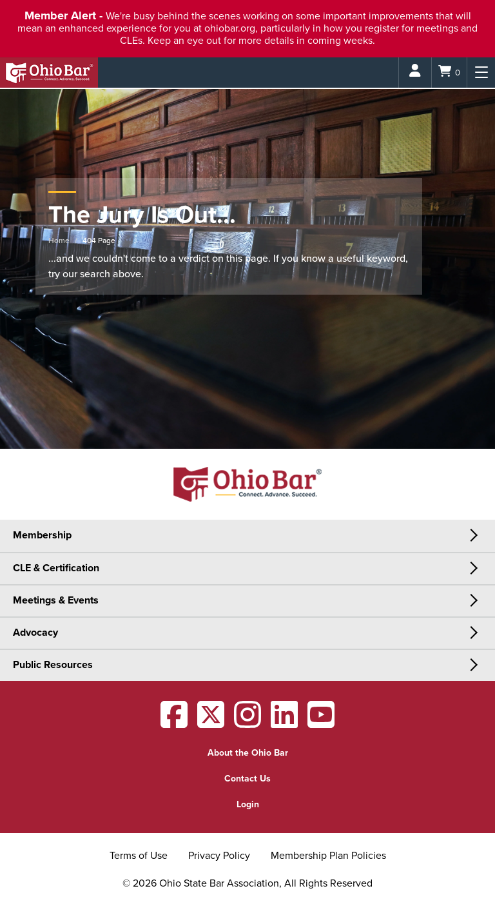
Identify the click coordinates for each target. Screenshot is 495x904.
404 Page (98, 240)
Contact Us (247, 778)
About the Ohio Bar (248, 752)
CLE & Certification (56, 568)
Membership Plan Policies (328, 855)
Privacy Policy (219, 855)
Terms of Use (139, 855)
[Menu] (481, 72)
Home (59, 240)
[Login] (415, 72)
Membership (42, 535)
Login (248, 804)
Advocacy (35, 632)
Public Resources (53, 664)
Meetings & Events (56, 600)
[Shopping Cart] (449, 72)
